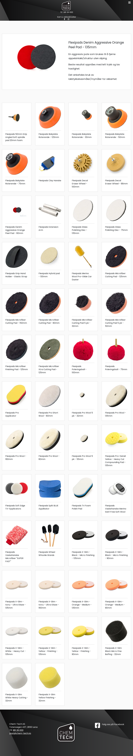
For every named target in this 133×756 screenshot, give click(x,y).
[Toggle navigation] (129, 3)
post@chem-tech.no (20, 733)
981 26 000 (68, 12)
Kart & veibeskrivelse (66, 17)
